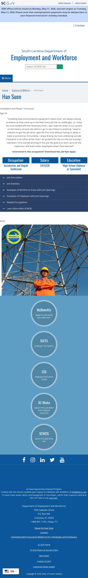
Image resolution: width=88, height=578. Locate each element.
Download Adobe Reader (44, 566)
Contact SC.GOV (44, 561)
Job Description (12, 178)
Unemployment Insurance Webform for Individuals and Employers (44, 536)
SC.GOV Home (44, 544)
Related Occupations (14, 203)
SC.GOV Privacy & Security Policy (44, 550)
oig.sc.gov (53, 498)
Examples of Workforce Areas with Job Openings (28, 190)
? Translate (79, 25)
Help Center (44, 555)
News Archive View (44, 528)
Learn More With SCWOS (17, 209)
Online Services (64, 3)
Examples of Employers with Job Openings (25, 197)
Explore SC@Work (21, 90)
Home (5, 90)
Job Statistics (11, 184)
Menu (6, 78)
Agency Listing (80, 3)
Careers (44, 532)
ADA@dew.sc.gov (79, 492)
